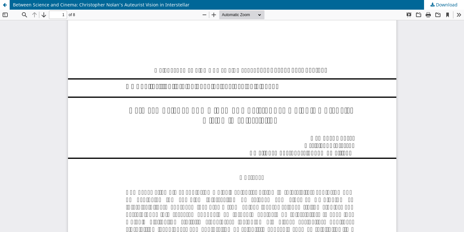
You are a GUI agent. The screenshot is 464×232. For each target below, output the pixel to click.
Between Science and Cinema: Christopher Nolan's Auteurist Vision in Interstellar (101, 5)
